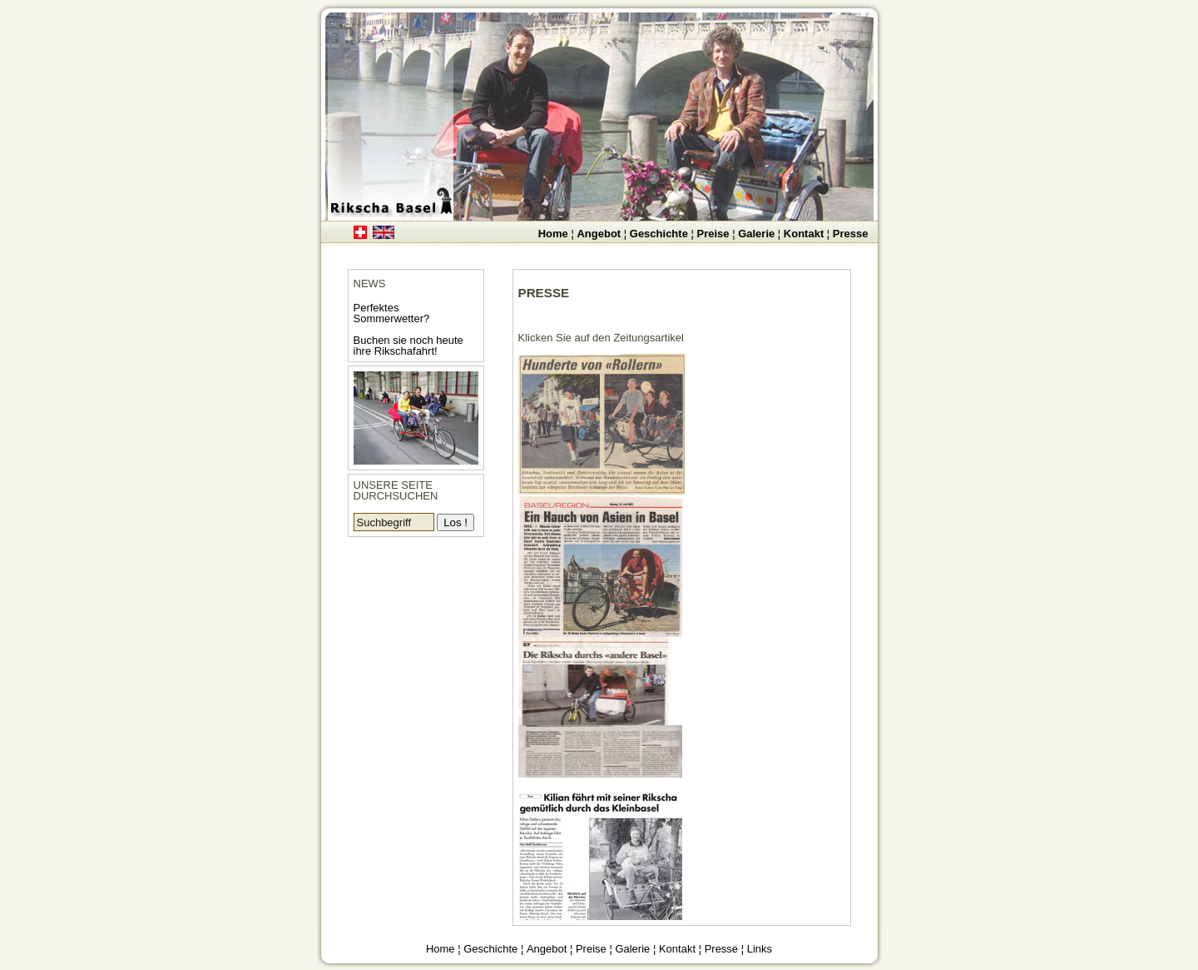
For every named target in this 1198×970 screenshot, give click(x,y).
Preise (712, 233)
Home (553, 233)
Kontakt (804, 233)
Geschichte (659, 233)
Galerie (756, 233)
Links (759, 949)
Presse (851, 233)
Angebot (599, 233)
